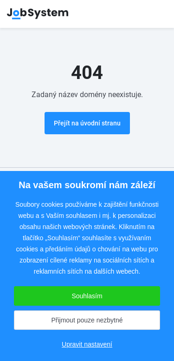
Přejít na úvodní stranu (87, 123)
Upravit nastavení (87, 344)
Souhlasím (86, 296)
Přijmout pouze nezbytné (86, 320)
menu (155, 14)
